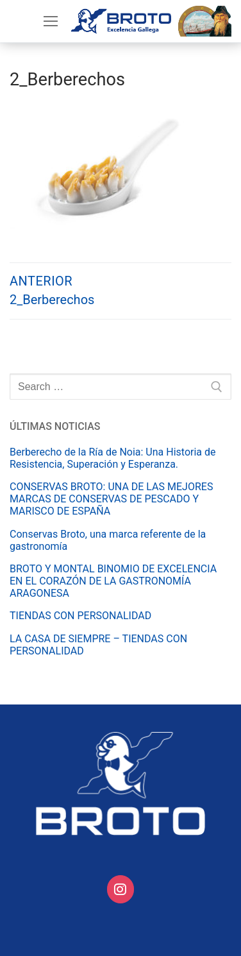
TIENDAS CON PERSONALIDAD (80, 616)
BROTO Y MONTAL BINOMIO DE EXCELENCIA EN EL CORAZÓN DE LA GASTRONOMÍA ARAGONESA (113, 581)
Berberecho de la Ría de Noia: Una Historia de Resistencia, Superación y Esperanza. (113, 458)
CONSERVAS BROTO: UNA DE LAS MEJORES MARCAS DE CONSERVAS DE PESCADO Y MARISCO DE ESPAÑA (111, 499)
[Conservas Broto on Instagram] (121, 889)
